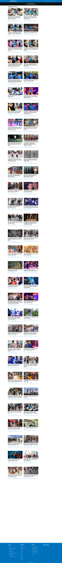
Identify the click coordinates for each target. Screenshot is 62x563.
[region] (47, 21)
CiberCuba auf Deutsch (35, 551)
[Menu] (8, 1)
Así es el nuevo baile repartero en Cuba (30, 427)
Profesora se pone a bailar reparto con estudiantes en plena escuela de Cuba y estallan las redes (30, 17)
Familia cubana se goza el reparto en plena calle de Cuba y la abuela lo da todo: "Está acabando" (15, 49)
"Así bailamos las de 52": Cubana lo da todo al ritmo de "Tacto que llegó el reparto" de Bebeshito (31, 49)
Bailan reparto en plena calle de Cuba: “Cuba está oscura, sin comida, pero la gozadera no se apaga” (14, 17)
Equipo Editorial (11, 554)
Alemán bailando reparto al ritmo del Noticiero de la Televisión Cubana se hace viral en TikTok (31, 65)
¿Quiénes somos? (11, 551)
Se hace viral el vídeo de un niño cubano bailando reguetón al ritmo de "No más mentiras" (30, 128)
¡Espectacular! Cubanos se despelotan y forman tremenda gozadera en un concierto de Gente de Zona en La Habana (15, 302)
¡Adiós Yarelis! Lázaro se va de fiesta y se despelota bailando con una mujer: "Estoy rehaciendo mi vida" (31, 96)
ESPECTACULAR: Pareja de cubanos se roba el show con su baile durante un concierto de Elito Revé (14, 318)
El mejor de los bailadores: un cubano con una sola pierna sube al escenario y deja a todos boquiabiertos (31, 286)
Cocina (21, 551)
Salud (21, 554)
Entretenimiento (23, 548)
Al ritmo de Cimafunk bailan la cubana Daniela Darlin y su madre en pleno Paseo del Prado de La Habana (15, 159)
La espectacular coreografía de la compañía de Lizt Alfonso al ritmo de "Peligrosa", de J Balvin (30, 144)
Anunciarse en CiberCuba (12, 548)
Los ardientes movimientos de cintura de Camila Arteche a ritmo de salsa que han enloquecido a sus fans (15, 128)
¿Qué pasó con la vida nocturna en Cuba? (31, 32)
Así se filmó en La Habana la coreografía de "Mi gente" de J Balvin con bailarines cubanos (30, 365)
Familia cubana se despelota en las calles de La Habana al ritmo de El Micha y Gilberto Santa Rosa (15, 175)
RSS (32, 554)
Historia (22, 557)
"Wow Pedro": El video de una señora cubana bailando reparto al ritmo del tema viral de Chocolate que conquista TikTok (15, 80)
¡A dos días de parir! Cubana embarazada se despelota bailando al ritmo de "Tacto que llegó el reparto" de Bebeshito (15, 65)
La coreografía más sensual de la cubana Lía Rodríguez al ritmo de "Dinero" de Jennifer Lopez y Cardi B (30, 223)
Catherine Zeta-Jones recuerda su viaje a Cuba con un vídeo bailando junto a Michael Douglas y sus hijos (31, 175)
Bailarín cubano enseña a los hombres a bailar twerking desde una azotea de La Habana (14, 144)
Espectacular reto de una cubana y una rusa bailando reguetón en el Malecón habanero (14, 349)
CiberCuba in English (34, 548)
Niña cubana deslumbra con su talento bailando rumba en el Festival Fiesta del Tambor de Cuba (30, 159)
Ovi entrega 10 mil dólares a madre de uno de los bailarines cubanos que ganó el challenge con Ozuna (31, 112)
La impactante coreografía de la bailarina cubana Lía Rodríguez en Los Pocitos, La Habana (15, 239)
